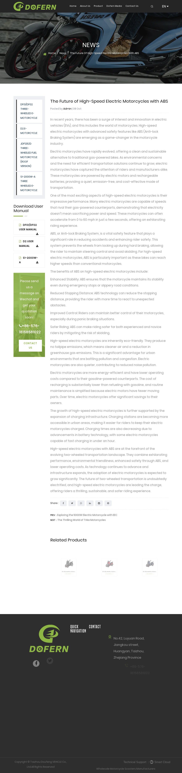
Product (98, 5)
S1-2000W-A (29, 260)
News (63, 53)
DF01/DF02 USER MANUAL (29, 229)
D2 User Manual (29, 244)
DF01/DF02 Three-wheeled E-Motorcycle (28, 111)
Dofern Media (114, 5)
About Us (85, 5)
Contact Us (131, 5)
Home (73, 5)
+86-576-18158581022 (29, 329)
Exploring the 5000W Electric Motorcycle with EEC (87, 515)
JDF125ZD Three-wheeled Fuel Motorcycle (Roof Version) (28, 155)
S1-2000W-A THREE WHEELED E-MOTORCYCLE (28, 183)
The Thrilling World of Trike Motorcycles (81, 520)
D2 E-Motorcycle (28, 131)
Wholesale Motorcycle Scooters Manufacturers (125, 769)
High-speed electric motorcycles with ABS (82, 449)
